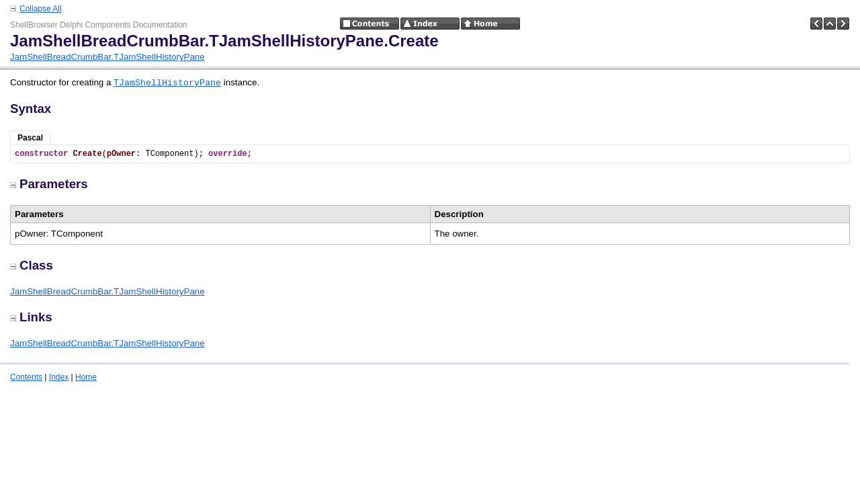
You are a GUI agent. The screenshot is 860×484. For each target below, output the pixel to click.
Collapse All (40, 8)
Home (86, 377)
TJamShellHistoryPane (167, 83)
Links (31, 317)
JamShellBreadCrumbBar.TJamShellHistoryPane (107, 57)
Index (59, 377)
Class (31, 265)
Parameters (49, 184)
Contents (26, 377)
